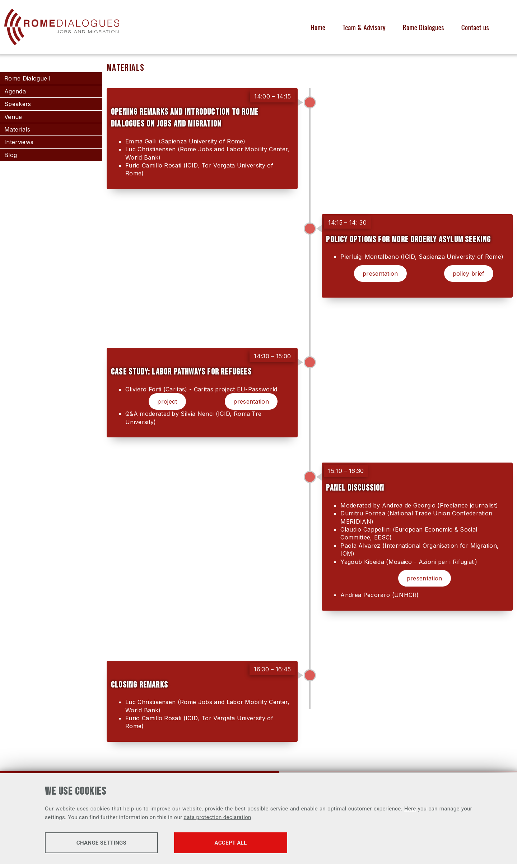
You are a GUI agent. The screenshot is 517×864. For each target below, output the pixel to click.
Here (410, 808)
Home (318, 27)
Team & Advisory (364, 27)
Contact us (475, 27)
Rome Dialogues (423, 27)
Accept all (231, 843)
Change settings (101, 843)
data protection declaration (217, 817)
